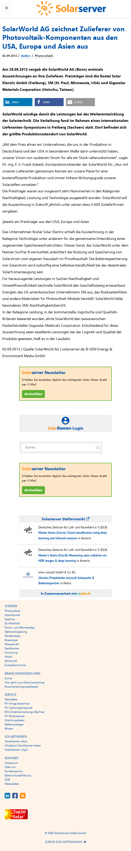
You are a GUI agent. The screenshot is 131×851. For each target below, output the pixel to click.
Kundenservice (13, 771)
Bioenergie (11, 640)
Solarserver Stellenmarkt (66, 519)
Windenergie (12, 636)
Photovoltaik (44, 56)
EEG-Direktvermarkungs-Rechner (24, 712)
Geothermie (12, 648)
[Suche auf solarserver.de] (97, 447)
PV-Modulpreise (14, 716)
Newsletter (11, 699)
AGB (7, 779)
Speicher (10, 619)
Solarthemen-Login (16, 750)
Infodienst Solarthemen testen (23, 745)
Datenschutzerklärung (18, 775)
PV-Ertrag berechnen (17, 703)
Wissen (9, 728)
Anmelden (33, 394)
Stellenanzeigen (14, 724)
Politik (8, 657)
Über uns (10, 767)
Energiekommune (15, 665)
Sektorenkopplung (16, 632)
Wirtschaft (11, 661)
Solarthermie (12, 615)
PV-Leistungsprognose (18, 708)
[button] (17, 102)
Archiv (25, 56)
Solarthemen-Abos (16, 741)
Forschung (11, 652)
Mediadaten (12, 784)
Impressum (11, 763)
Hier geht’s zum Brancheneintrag (24, 682)
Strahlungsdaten (15, 720)
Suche (8, 678)
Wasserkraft (12, 644)
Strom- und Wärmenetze (19, 627)
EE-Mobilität (12, 623)
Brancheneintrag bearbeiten (21, 687)
